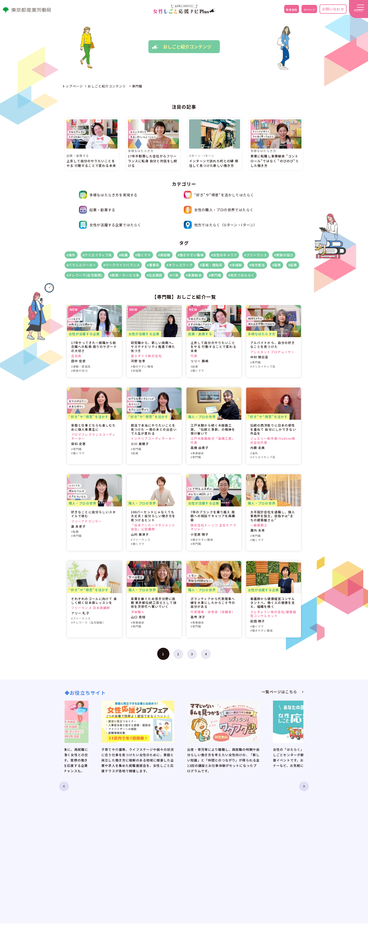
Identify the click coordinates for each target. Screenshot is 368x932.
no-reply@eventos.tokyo (265, 908)
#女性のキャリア (224, 255)
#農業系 (153, 265)
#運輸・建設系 (211, 265)
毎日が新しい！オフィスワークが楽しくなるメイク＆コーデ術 (224, 867)
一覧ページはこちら (279, 691)
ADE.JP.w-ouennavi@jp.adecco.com (274, 902)
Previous (56, 734)
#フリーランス (255, 255)
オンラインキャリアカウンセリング (211, 830)
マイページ (300, 10)
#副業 (276, 265)
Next (312, 734)
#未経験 (236, 265)
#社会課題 (155, 275)
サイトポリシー (281, 852)
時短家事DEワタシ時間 (208, 859)
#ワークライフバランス (121, 265)
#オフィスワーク (179, 265)
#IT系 (174, 275)
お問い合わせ (328, 10)
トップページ (138, 830)
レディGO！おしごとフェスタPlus (211, 845)
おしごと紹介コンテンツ (203, 838)
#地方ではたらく (241, 275)
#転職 (123, 255)
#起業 (292, 265)
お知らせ (135, 845)
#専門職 (215, 275)
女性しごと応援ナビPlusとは (151, 838)
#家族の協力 (283, 255)
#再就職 (164, 255)
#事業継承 (194, 275)
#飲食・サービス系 (125, 275)
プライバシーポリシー (286, 845)
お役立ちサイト (140, 852)
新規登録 (277, 10)
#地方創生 (257, 265)
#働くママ (143, 255)
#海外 (71, 255)
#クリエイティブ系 (97, 255)
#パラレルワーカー (81, 265)
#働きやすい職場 (191, 255)
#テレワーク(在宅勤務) (85, 275)
